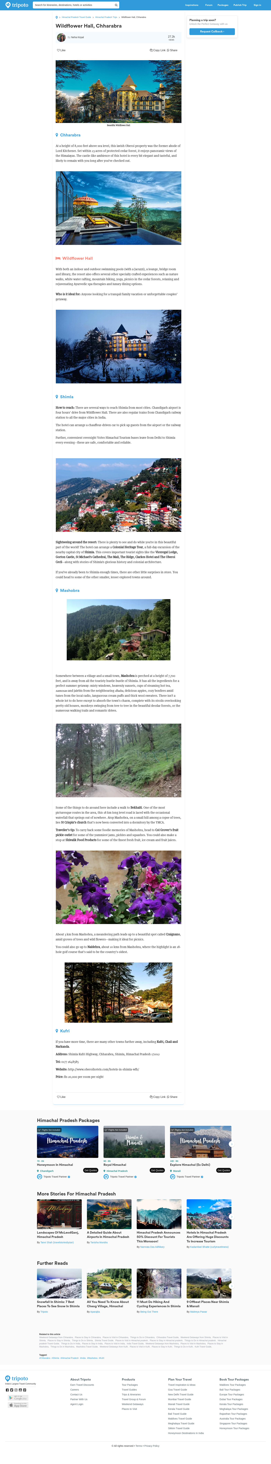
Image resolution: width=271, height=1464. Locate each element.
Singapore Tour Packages (233, 1423)
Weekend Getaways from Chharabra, (56, 1337)
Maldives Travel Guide (180, 1418)
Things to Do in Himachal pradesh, (200, 1340)
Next (232, 1144)
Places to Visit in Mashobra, (193, 1343)
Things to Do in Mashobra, (62, 1347)
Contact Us (76, 1394)
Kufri (63, 1031)
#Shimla (55, 1358)
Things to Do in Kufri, (183, 1347)
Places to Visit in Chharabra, (116, 1337)
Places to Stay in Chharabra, (88, 1337)
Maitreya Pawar (198, 1311)
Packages (223, 5)
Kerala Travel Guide (179, 1409)
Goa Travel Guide (177, 1389)
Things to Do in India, (71, 1343)
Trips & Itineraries (131, 1394)
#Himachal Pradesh (69, 1358)
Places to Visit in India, (115, 1343)
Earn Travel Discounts (82, 1384)
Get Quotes (91, 1170)
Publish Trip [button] (241, 5)
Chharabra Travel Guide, (167, 1337)
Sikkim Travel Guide (179, 1428)
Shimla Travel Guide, (104, 1340)
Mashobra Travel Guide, (87, 1347)
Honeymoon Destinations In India (186, 1433)
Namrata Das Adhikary (152, 1246)
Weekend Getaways (132, 1404)
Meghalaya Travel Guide (181, 1423)
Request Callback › (212, 31)
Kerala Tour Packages (231, 1404)
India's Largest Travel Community (20, 1384)
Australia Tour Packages (232, 1418)
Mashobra (68, 590)
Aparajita (95, 1311)
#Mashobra (92, 1358)
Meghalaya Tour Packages (233, 1409)
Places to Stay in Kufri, (162, 1347)
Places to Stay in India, (92, 1343)
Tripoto (44, 1311)
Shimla (64, 397)
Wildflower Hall (74, 258)
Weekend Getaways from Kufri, (114, 1347)
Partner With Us (78, 1399)
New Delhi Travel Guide (181, 1394)
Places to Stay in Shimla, (59, 1340)
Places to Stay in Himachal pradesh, (166, 1340)
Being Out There (149, 1311)
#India (83, 1358)
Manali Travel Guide (179, 1404)
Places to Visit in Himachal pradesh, (131, 1340)
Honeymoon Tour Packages (234, 1428)
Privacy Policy (151, 1446)
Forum (208, 5)
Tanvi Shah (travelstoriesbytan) (57, 1242)
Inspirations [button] (192, 5)
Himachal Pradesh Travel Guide (76, 17)
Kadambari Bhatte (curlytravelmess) (209, 1246)
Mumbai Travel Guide (179, 1399)
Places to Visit (129, 1409)
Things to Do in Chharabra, (142, 1337)
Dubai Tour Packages (230, 1399)
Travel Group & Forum (134, 1399)
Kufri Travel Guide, (203, 1347)
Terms (139, 1446)
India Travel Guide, (135, 1343)
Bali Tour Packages (229, 1389)
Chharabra (68, 135)
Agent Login (76, 1404)
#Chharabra (44, 1358)
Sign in (257, 5)
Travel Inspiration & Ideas (181, 1384)
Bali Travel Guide (177, 1413)
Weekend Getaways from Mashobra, (162, 1343)
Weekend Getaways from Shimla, (196, 1337)
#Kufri (101, 1358)
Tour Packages (130, 1384)
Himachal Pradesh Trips (106, 17)
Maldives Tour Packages (232, 1384)
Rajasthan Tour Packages (233, 1413)
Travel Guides (129, 1389)
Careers (74, 1389)
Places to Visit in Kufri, (140, 1347)
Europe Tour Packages (231, 1394)
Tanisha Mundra (99, 1242)
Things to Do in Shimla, (82, 1340)
